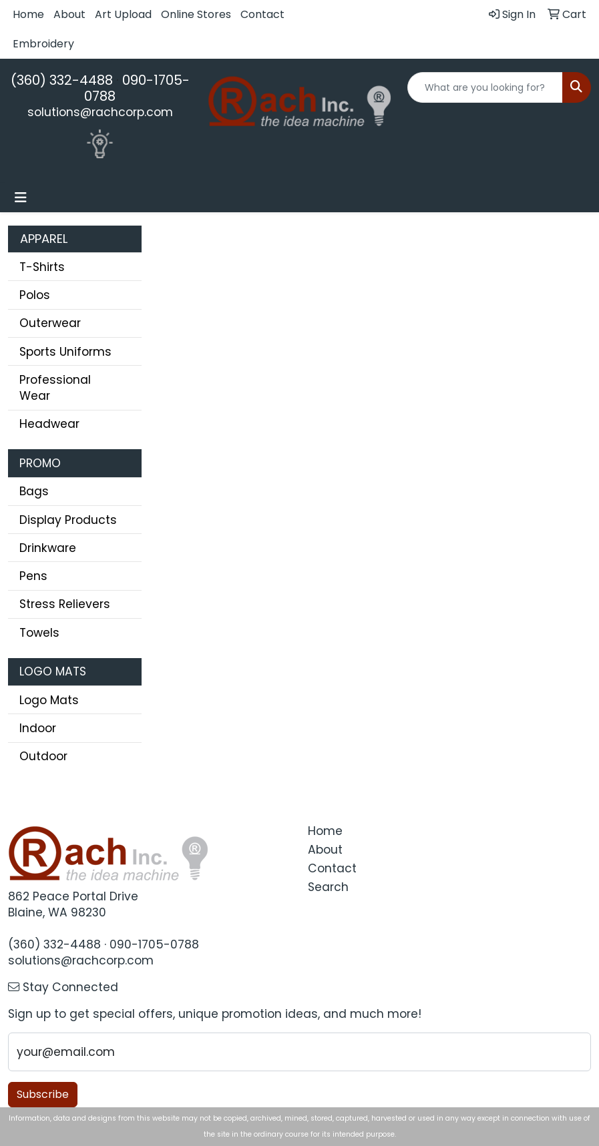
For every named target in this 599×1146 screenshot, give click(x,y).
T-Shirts (42, 267)
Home (28, 14)
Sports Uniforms (65, 352)
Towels (39, 633)
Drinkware (47, 548)
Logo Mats (49, 700)
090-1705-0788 (137, 88)
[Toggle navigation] (21, 197)
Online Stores (196, 14)
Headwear (49, 424)
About (69, 14)
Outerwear (50, 323)
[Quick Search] (485, 87)
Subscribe (43, 1094)
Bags (34, 491)
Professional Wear (55, 388)
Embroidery (43, 43)
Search (328, 887)
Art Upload (123, 14)
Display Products (68, 520)
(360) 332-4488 (62, 80)
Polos (34, 295)
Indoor (37, 728)
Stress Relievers (64, 604)
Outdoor (43, 756)
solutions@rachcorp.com (100, 112)
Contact (262, 14)
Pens (33, 576)
